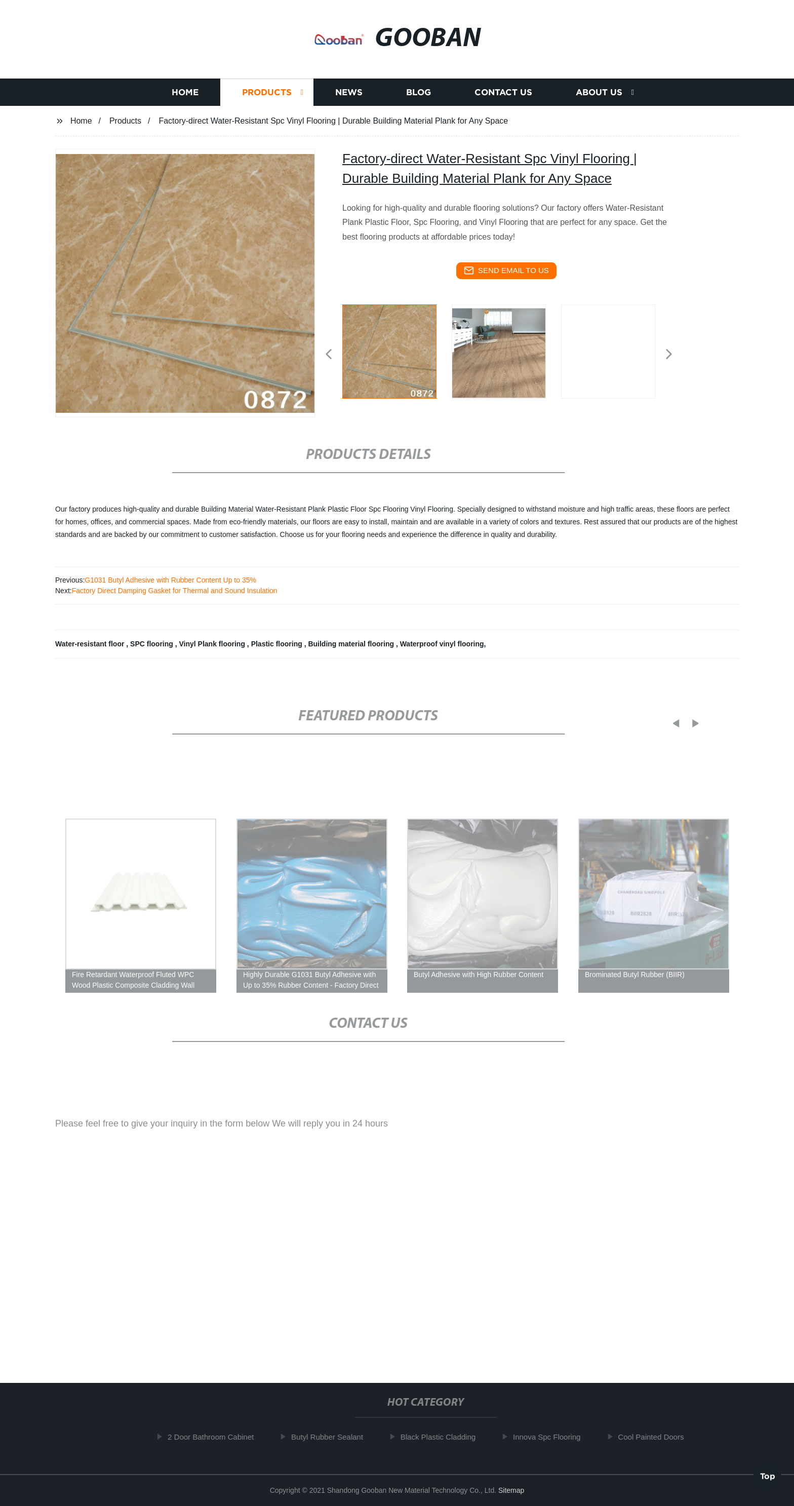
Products (267, 93)
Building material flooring (351, 644)
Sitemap (511, 1490)
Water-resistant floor (90, 644)
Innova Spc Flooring (552, 1437)
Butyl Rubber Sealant (333, 1437)
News (349, 93)
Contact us (503, 93)
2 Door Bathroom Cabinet (217, 1437)
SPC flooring (152, 644)
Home (185, 93)
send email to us (506, 270)
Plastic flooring (277, 644)
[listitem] (397, 350)
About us (599, 93)
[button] (328, 355)
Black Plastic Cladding (444, 1437)
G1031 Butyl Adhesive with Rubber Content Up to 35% (170, 580)
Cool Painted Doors (657, 1437)
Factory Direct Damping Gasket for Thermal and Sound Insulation (174, 591)
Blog (418, 93)
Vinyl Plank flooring (213, 644)
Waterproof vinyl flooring (442, 644)
